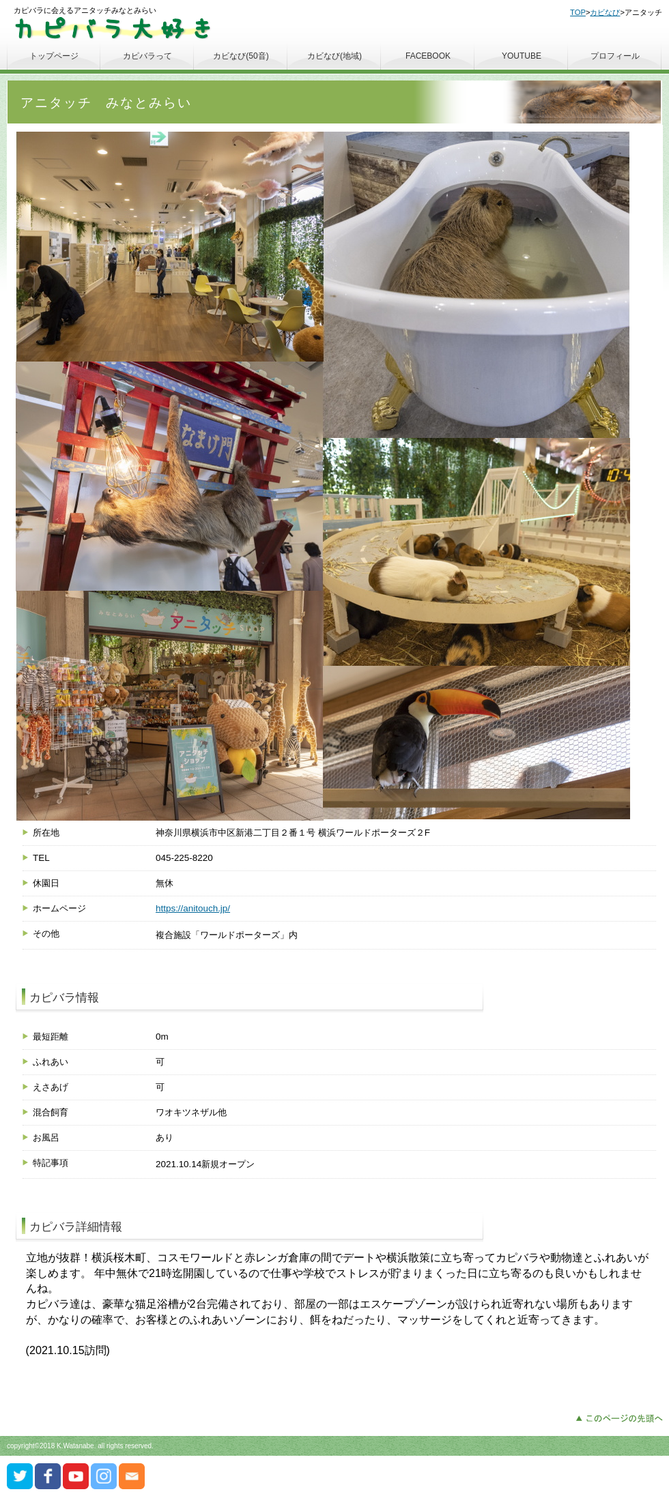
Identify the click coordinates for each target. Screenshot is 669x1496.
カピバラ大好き (116, 27)
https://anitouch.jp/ (193, 908)
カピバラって (147, 56)
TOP (578, 12)
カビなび (605, 12)
